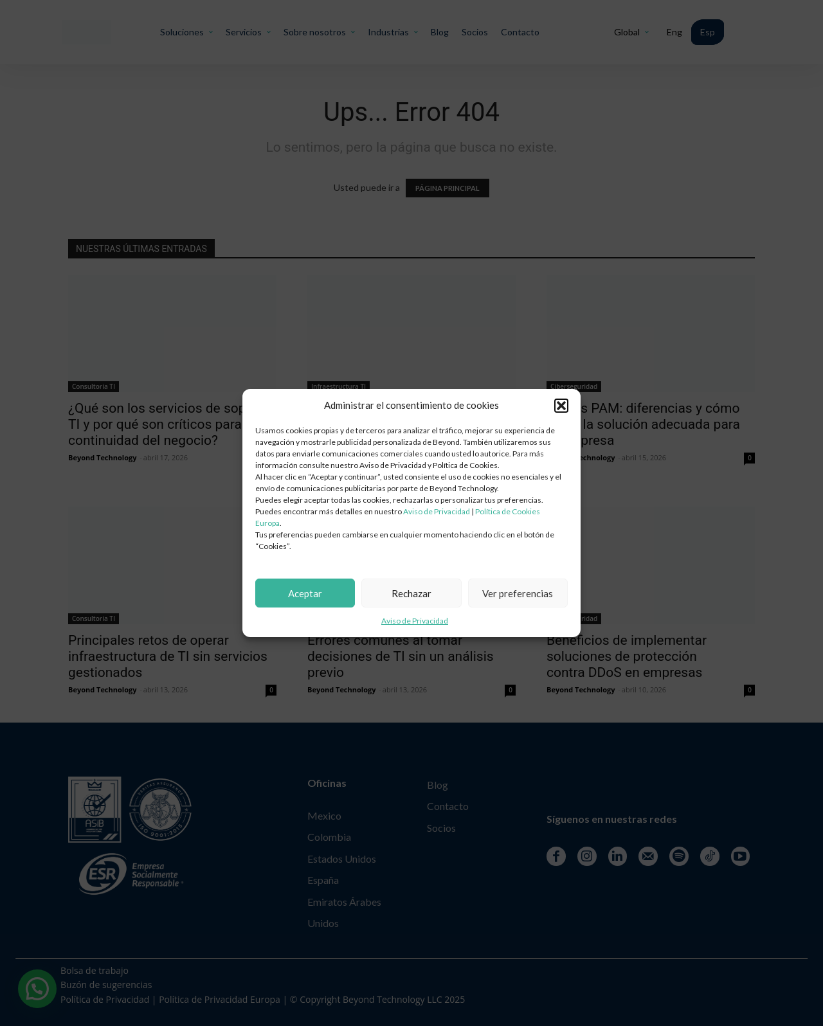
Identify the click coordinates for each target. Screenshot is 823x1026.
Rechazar (411, 593)
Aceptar (305, 593)
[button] (561, 405)
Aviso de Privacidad (436, 511)
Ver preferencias (517, 593)
